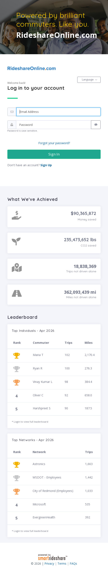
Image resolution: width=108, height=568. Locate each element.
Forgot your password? (54, 143)
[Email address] (58, 112)
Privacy (49, 563)
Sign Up (46, 165)
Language (88, 79)
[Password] (53, 124)
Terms (61, 563)
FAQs (73, 563)
